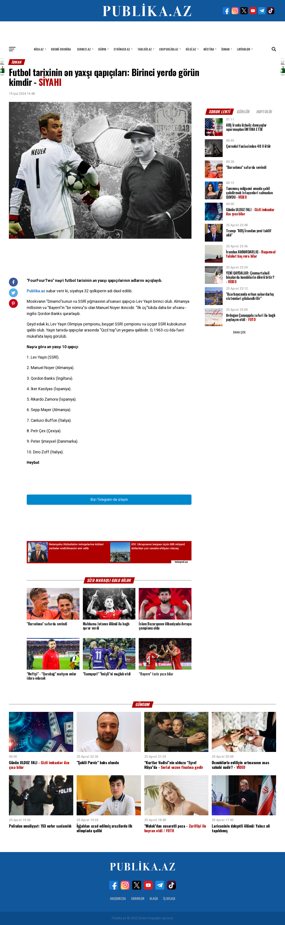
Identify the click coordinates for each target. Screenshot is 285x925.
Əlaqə (154, 898)
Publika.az (36, 291)
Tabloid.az (144, 49)
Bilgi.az (191, 49)
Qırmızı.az (84, 49)
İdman (225, 49)
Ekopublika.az (168, 49)
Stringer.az (122, 49)
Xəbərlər (137, 898)
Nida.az (39, 49)
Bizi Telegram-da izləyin (109, 499)
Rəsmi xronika (61, 49)
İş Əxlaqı (169, 898)
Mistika (209, 49)
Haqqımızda (118, 898)
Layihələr (243, 49)
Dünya (102, 49)
